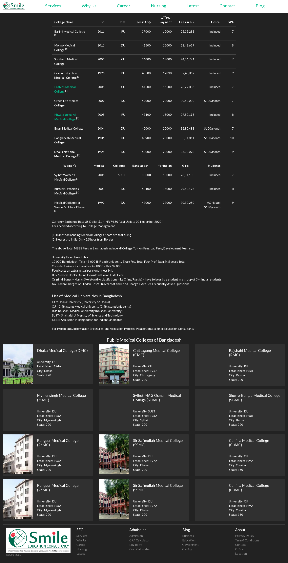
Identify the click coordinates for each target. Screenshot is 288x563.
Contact (227, 5)
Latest (193, 5)
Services (53, 5)
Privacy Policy (244, 535)
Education (188, 540)
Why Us (89, 5)
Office (239, 549)
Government (190, 544)
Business (188, 535)
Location (241, 553)
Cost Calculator (139, 549)
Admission (136, 535)
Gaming (187, 549)
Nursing (158, 5)
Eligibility (135, 544)
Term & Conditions (247, 540)
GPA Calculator (139, 540)
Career (123, 5)
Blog (260, 5)
